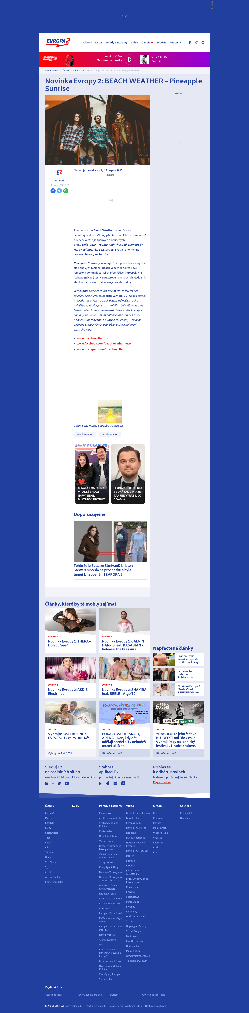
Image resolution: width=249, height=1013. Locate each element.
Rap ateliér (131, 833)
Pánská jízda (132, 902)
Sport (48, 843)
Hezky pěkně (133, 946)
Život (48, 872)
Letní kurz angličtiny (110, 961)
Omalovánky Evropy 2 (138, 956)
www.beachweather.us (92, 338)
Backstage (131, 936)
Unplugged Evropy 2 (137, 926)
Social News (132, 897)
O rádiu (158, 806)
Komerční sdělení (54, 882)
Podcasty (175, 43)
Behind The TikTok (136, 828)
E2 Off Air (131, 866)
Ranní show (105, 813)
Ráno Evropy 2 (107, 935)
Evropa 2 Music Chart (110, 913)
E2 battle (130, 861)
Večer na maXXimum (110, 899)
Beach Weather (84, 434)
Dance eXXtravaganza (110, 872)
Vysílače (157, 838)
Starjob (114, 995)
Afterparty (104, 909)
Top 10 (129, 922)
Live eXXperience (135, 838)
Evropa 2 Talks (133, 823)
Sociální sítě (51, 833)
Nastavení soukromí (156, 1006)
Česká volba (105, 831)
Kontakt (157, 853)
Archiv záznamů (108, 940)
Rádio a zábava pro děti (89, 995)
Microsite (158, 843)
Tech (47, 838)
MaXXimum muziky (110, 904)
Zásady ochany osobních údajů (125, 1006)
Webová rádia (160, 833)
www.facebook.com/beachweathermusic (104, 343)
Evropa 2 (77, 71)
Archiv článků (52, 877)
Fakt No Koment (135, 941)
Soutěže (161, 43)
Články (87, 43)
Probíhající (186, 813)
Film (47, 848)
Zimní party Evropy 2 (110, 974)
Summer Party (107, 979)
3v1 (101, 945)
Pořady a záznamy (116, 43)
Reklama (157, 848)
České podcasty (53, 995)
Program (158, 818)
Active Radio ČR (74, 1006)
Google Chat (132, 818)
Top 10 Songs (133, 931)
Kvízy (98, 43)
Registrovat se (162, 782)
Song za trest (106, 863)
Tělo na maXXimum (136, 961)
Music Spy (131, 912)
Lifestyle (49, 823)
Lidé (155, 813)
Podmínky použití (96, 1006)
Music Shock (133, 951)
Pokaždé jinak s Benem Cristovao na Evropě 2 (110, 953)
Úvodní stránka (52, 71)
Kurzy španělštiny (108, 867)
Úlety (48, 857)
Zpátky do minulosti (110, 818)
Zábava (49, 853)
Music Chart (159, 828)
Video (134, 43)
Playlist (157, 823)
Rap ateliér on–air (108, 894)
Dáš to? (130, 856)
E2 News (130, 892)
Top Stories (51, 862)
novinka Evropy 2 (110, 434)
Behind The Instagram (138, 813)
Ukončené (185, 818)
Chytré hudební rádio (153, 995)
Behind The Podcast (137, 851)
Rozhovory (132, 887)
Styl (47, 867)
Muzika (49, 818)
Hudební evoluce (135, 917)
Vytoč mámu (106, 841)
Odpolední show (108, 836)
